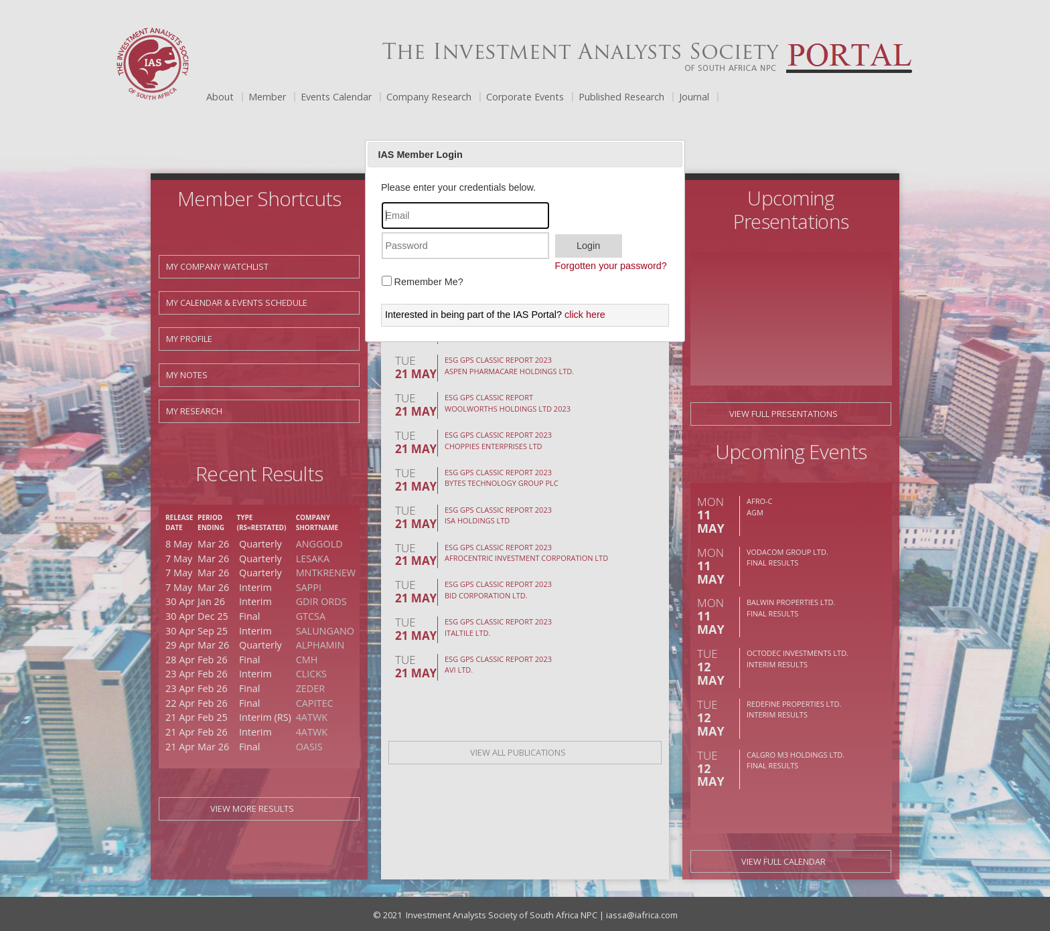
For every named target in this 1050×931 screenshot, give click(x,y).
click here (585, 314)
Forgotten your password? (611, 265)
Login (588, 245)
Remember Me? (428, 281)
